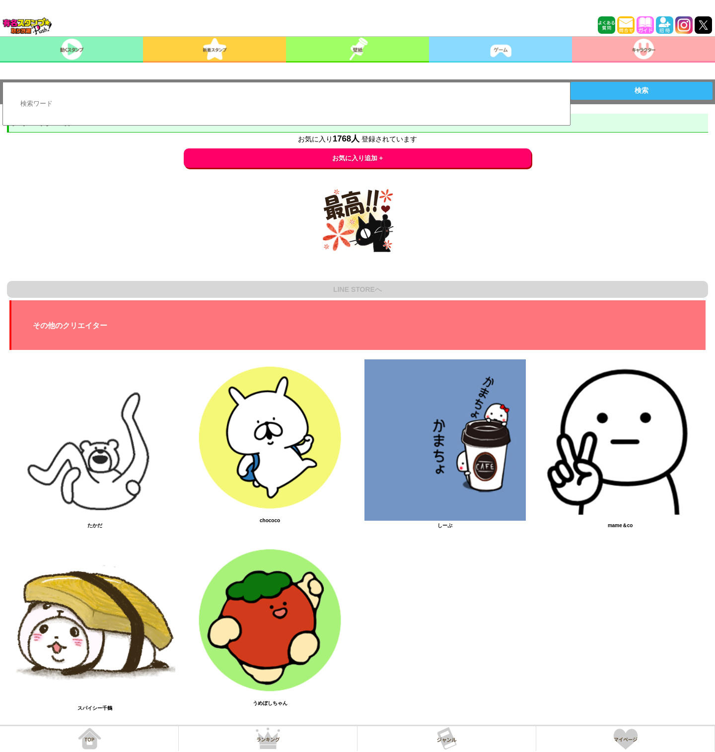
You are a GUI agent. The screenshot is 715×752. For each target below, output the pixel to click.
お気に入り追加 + (357, 158)
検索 (641, 90)
